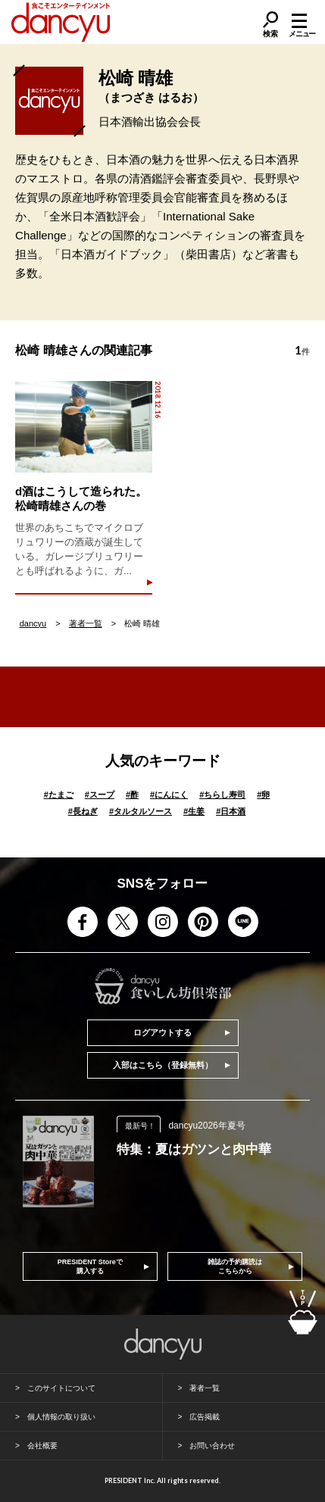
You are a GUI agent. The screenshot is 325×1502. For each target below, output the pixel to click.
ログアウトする (162, 1032)
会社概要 (42, 1445)
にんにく (169, 794)
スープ (99, 794)
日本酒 (230, 811)
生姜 (194, 811)
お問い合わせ (212, 1445)
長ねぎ (83, 811)
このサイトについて (61, 1388)
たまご (58, 794)
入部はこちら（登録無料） (163, 1065)
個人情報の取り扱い (61, 1417)
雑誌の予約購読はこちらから (235, 1266)
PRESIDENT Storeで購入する (90, 1266)
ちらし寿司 (222, 794)
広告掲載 (204, 1417)
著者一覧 (85, 623)
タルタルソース (140, 811)
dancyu (33, 623)
